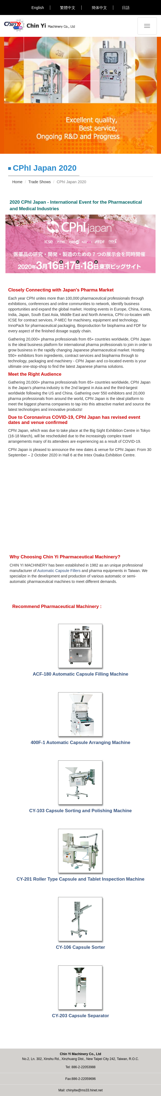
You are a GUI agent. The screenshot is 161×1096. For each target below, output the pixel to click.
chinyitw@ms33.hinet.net (84, 1090)
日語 (126, 7)
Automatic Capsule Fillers (58, 570)
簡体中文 (99, 7)
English (37, 7)
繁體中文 (67, 7)
